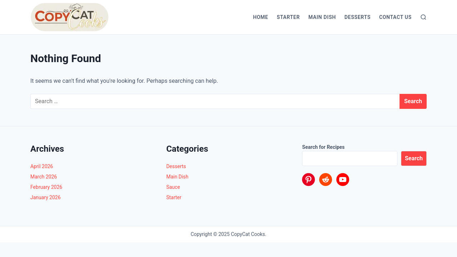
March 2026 (43, 177)
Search (414, 158)
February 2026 (46, 187)
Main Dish (322, 17)
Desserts (358, 17)
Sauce (173, 187)
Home (260, 17)
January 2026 (45, 197)
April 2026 (41, 166)
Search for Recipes (323, 147)
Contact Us (395, 17)
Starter (288, 17)
